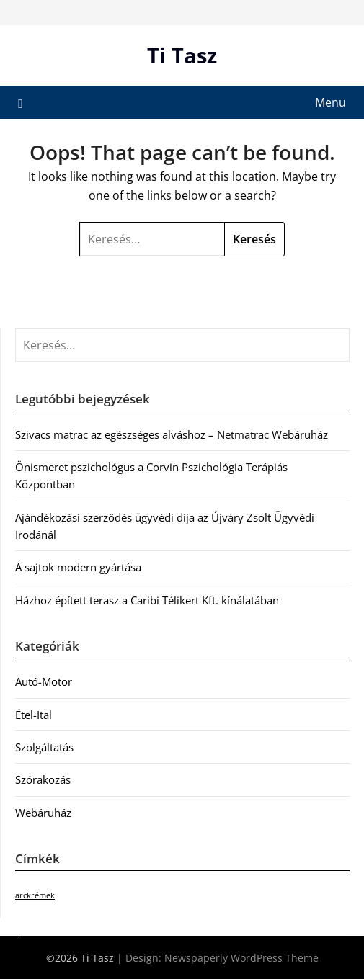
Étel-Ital (33, 714)
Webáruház (43, 812)
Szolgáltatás (44, 747)
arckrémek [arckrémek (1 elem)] (35, 895)
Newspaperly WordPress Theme (241, 958)
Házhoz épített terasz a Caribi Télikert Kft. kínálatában (147, 600)
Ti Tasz (182, 55)
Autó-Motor (43, 681)
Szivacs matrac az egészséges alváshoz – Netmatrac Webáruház (171, 434)
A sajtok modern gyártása (78, 567)
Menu (330, 102)
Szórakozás (43, 779)
